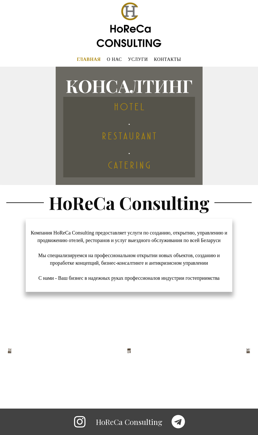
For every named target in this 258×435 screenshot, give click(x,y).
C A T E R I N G (129, 165)
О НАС (114, 59)
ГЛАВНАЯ (89, 59)
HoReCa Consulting (129, 422)
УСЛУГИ (138, 59)
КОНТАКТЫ (167, 59)
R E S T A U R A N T (129, 136)
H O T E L (129, 107)
